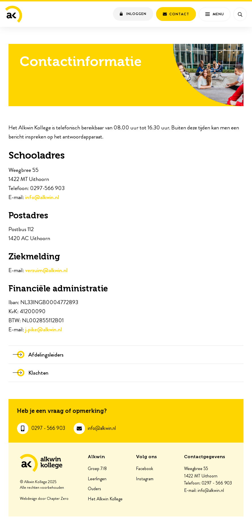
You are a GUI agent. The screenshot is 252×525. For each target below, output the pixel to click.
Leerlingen (97, 479)
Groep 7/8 (97, 468)
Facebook (144, 468)
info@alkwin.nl (42, 197)
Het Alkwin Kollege (105, 499)
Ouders (94, 489)
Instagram (144, 479)
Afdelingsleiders (45, 355)
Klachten (38, 373)
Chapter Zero (58, 498)
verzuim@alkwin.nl (46, 270)
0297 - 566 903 (48, 428)
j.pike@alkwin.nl (43, 329)
